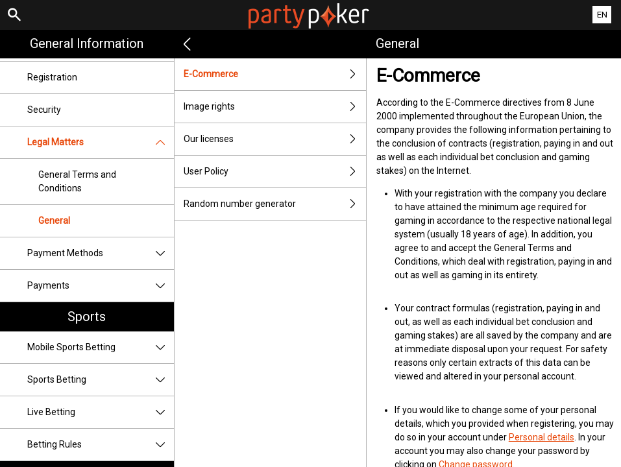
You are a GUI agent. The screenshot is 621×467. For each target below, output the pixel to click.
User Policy (275, 171)
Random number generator (275, 204)
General (54, 220)
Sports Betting (100, 380)
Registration (52, 77)
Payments (100, 286)
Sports (86, 316)
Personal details (541, 437)
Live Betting (100, 412)
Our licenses (275, 139)
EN (602, 14)
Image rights (275, 107)
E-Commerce (275, 74)
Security (44, 109)
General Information (86, 43)
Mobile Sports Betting (100, 347)
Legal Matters (100, 142)
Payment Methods (100, 253)
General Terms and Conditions (77, 181)
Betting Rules (100, 445)
